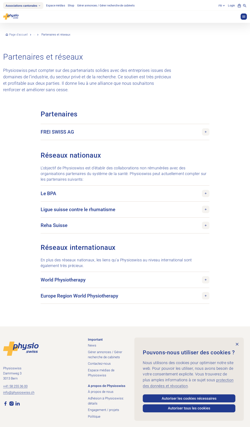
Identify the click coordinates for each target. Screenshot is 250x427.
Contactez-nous (99, 360)
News (92, 342)
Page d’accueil (18, 33)
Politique (94, 413)
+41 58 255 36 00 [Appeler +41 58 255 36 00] (15, 383)
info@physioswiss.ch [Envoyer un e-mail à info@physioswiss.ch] (18, 389)
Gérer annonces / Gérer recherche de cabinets (108, 5)
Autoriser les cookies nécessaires (189, 397)
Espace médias (57, 5)
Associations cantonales (24, 5)
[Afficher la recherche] (245, 6)
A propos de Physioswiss (106, 382)
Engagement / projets (103, 406)
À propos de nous (45, 33)
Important (95, 336)
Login (231, 5)
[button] (244, 17)
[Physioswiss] (11, 17)
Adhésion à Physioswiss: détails (106, 397)
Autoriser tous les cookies (189, 408)
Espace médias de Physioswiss (101, 369)
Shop (73, 5)
